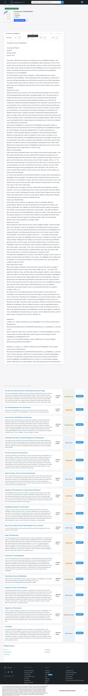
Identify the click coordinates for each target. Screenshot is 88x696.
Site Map (47, 678)
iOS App (26, 684)
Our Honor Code (70, 674)
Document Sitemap (29, 670)
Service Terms (69, 678)
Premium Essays (28, 672)
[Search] (62, 2)
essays (10, 5)
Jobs (46, 674)
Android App (27, 686)
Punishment (47, 652)
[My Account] (82, 2)
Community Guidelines (71, 672)
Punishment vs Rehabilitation (20, 5)
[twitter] (8, 673)
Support (47, 680)
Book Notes (27, 680)
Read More (79, 396)
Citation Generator (28, 682)
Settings (51, 33)
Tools (45, 33)
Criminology (47, 649)
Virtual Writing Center (29, 676)
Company (47, 670)
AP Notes (26, 678)
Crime (5, 649)
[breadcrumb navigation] (44, 6)
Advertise (47, 672)
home (5, 5)
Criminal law (7, 654)
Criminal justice (7, 652)
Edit (40, 33)
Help (46, 682)
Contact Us (47, 684)
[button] (5, 2)
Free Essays (27, 674)
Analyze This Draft (19, 20)
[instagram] (11, 673)
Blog (46, 676)
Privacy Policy (69, 676)
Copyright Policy (69, 670)
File (36, 33)
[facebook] (5, 673)
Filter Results (58, 33)
